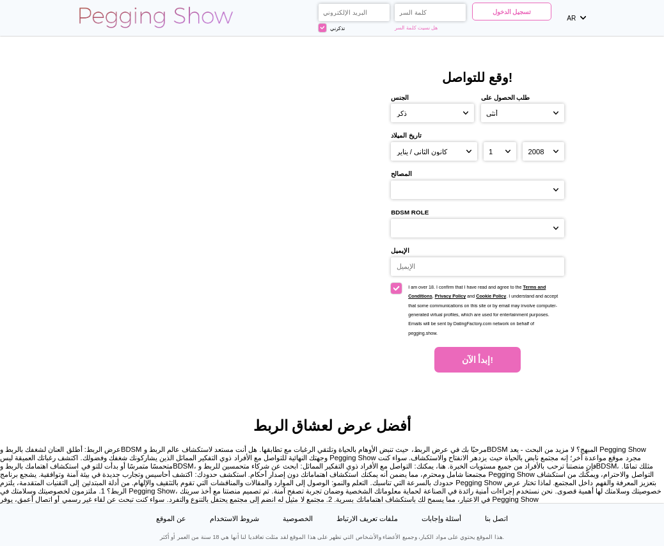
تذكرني (332, 27)
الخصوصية (298, 518)
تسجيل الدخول (512, 11)
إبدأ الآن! (477, 360)
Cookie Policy (491, 296)
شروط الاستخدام (234, 518)
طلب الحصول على (505, 97)
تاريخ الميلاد (406, 135)
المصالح (401, 173)
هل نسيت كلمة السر (416, 28)
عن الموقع (171, 518)
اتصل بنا (496, 518)
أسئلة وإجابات (441, 518)
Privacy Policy (450, 296)
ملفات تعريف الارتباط (367, 518)
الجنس (400, 97)
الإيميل (400, 250)
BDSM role (410, 212)
